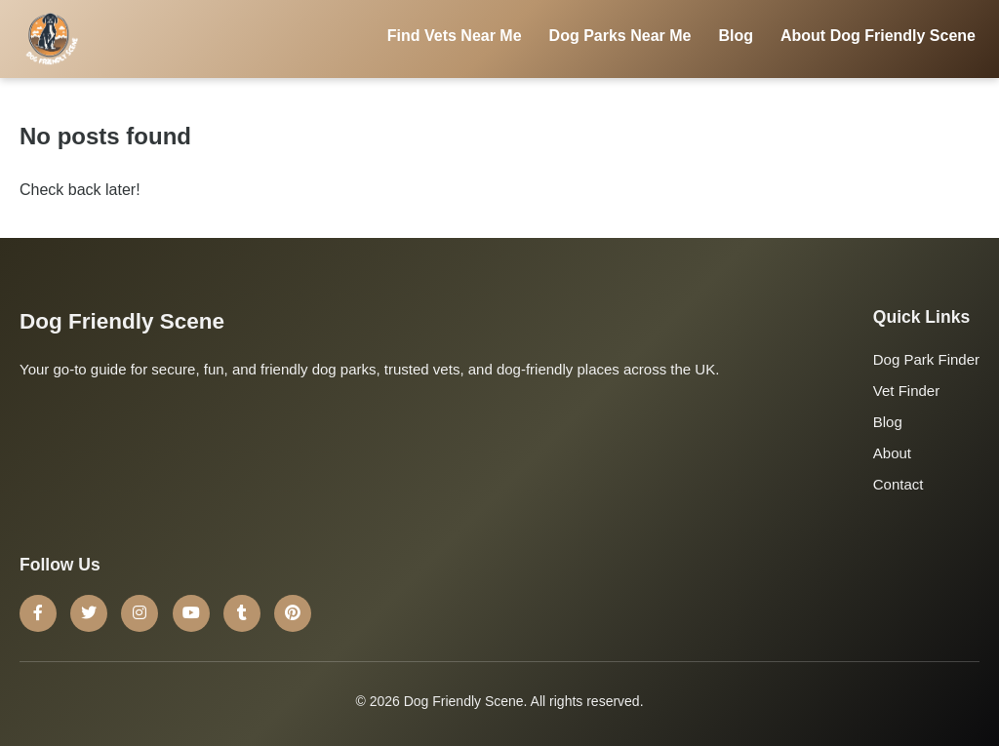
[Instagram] (139, 613)
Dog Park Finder (926, 359)
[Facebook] (38, 613)
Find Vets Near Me (454, 35)
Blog (735, 35)
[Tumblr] (241, 613)
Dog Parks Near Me (620, 35)
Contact (898, 484)
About (892, 453)
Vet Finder (906, 390)
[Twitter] (88, 613)
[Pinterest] (292, 613)
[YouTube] (191, 613)
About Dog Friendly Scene (878, 35)
